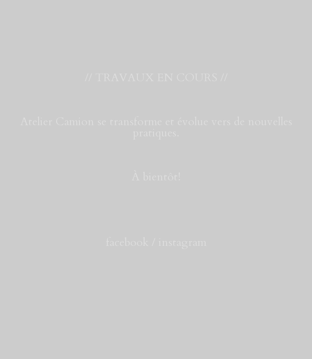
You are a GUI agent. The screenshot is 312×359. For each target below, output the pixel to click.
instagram (182, 242)
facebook (127, 242)
